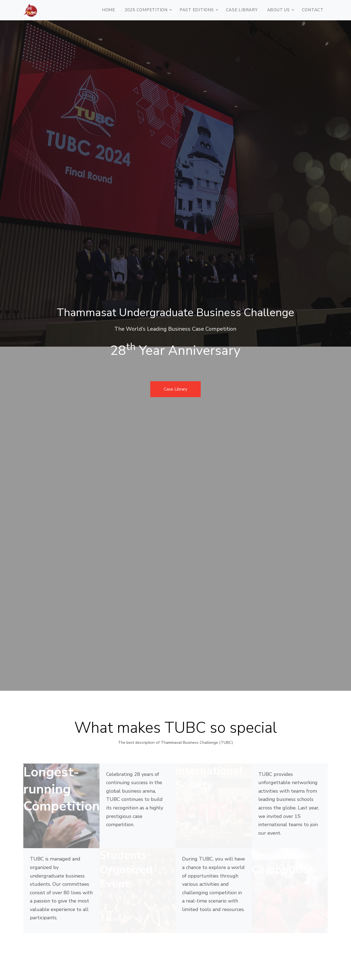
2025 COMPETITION (146, 10)
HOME (108, 10)
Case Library (242, 10)
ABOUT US (278, 10)
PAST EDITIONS (197, 10)
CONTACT (313, 10)
